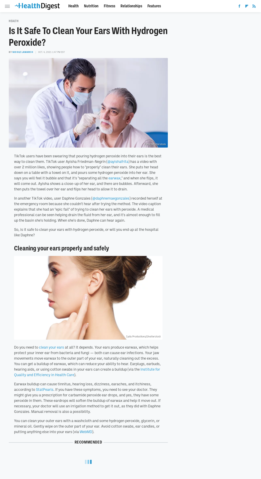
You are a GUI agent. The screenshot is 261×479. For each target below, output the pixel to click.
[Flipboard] (247, 7)
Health (73, 6)
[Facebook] (239, 7)
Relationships (131, 6)
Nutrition (91, 6)
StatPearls (44, 389)
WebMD (86, 431)
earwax (114, 178)
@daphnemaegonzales (110, 198)
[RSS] (254, 7)
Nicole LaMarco (22, 52)
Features (154, 6)
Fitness (109, 6)
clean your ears (51, 347)
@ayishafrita (117, 161)
